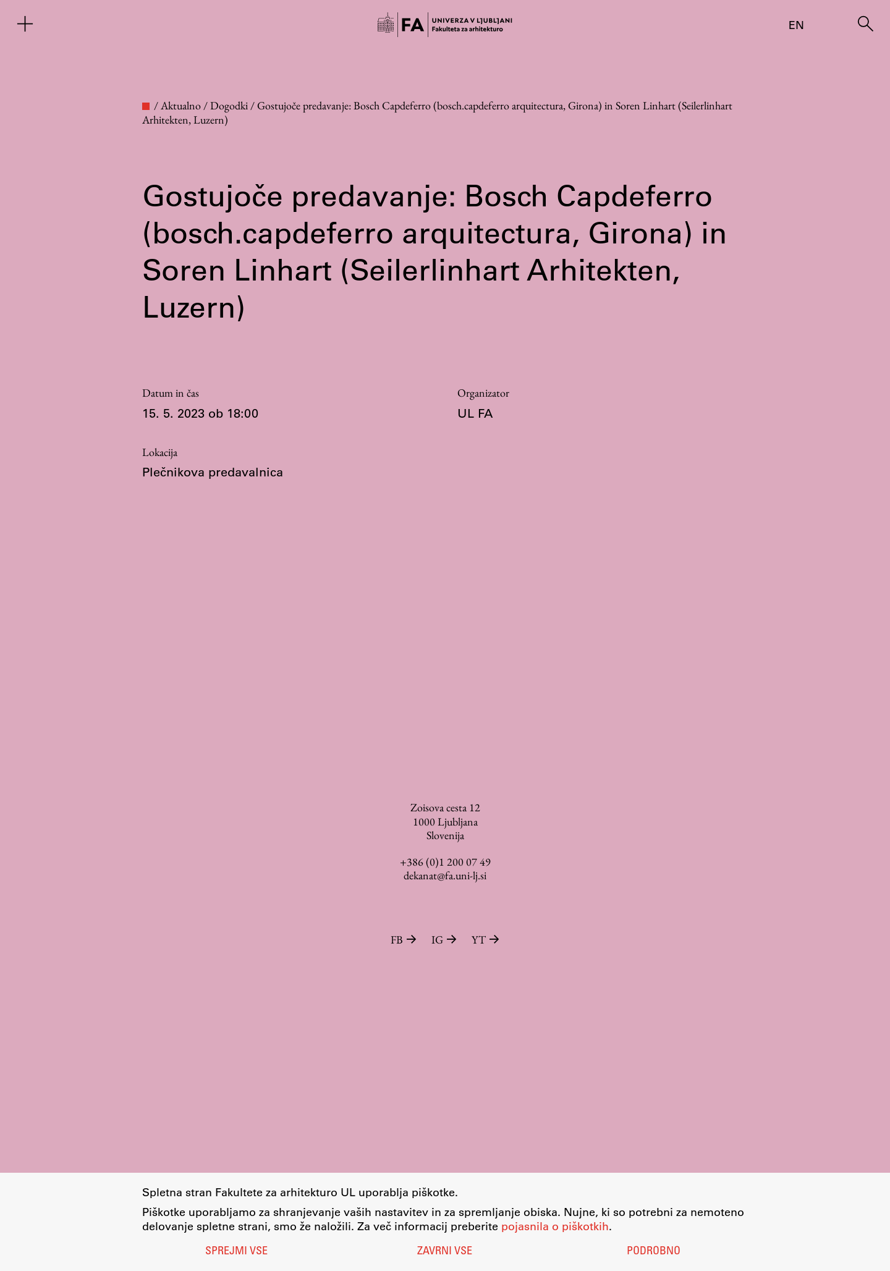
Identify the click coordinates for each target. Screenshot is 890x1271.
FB (405, 939)
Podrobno (653, 1251)
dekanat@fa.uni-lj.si (445, 875)
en (796, 24)
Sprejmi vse (236, 1251)
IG (445, 939)
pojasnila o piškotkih (555, 1225)
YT (485, 939)
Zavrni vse (444, 1251)
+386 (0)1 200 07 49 (445, 862)
